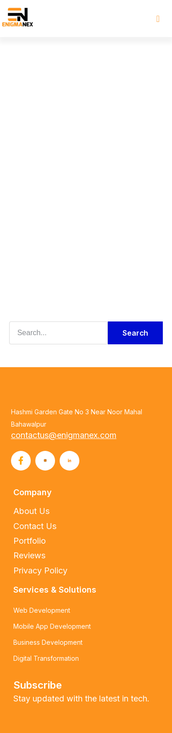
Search (135, 332)
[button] (158, 19)
